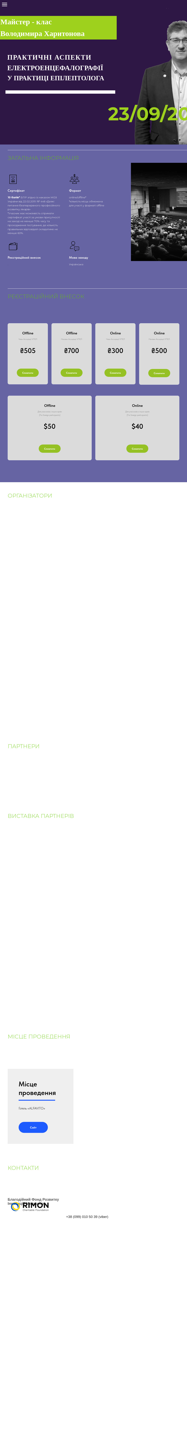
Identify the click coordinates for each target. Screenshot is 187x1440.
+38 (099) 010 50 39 (82, 1223)
